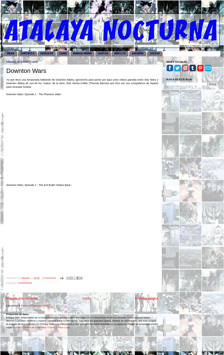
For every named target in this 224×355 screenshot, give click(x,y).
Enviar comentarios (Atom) (35, 305)
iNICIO (11, 53)
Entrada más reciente (22, 298)
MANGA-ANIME (82, 53)
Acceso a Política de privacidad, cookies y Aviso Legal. (42, 327)
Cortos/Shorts (25, 283)
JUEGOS (155, 53)
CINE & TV (120, 53)
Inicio (86, 298)
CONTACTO (27, 53)
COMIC (63, 53)
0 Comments (49, 278)
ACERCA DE (46, 53)
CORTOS (103, 53)
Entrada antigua (146, 298)
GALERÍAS (138, 53)
